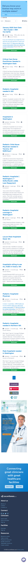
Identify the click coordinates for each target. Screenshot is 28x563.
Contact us (4, 507)
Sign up (3, 522)
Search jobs (9, 486)
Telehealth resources (6, 543)
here (6, 14)
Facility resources (5, 541)
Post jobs (19, 486)
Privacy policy (21, 549)
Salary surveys (4, 538)
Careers (3, 505)
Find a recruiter (5, 520)
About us (3, 504)
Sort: (2, 21)
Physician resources (6, 540)
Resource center (5, 536)
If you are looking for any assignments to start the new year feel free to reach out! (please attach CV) (13, 41)
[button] (24, 21)
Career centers (5, 545)
